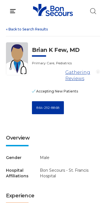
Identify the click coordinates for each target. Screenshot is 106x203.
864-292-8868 (47, 107)
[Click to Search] (93, 11)
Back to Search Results (27, 29)
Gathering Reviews (77, 75)
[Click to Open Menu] (13, 11)
